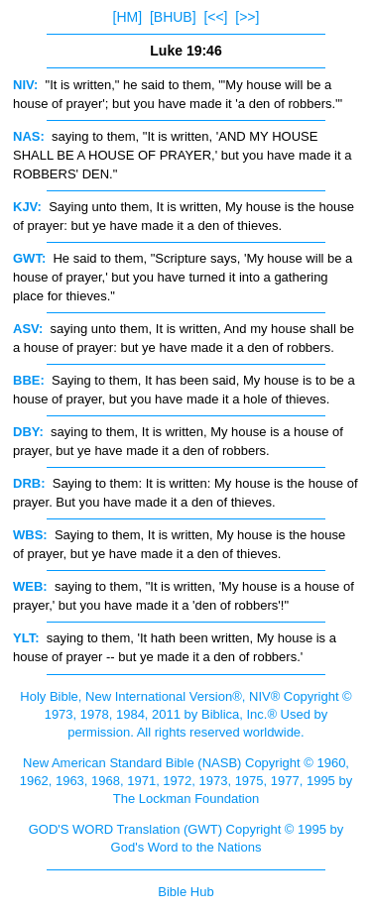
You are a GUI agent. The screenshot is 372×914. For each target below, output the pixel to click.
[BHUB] (173, 17)
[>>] (247, 17)
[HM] (128, 17)
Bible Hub (185, 891)
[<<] (215, 17)
